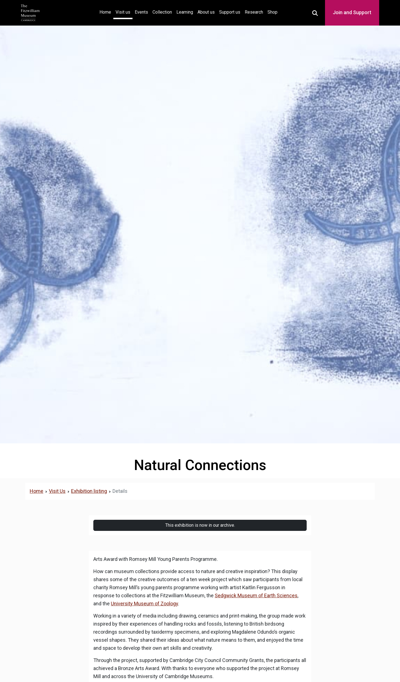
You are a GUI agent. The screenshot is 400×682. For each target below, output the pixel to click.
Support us (229, 12)
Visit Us (57, 491)
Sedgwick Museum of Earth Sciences (256, 595)
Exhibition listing (89, 491)
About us (206, 12)
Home (106, 11)
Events (141, 12)
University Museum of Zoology (144, 603)
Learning (184, 12)
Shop (273, 12)
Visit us (123, 12)
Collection (162, 12)
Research (254, 12)
